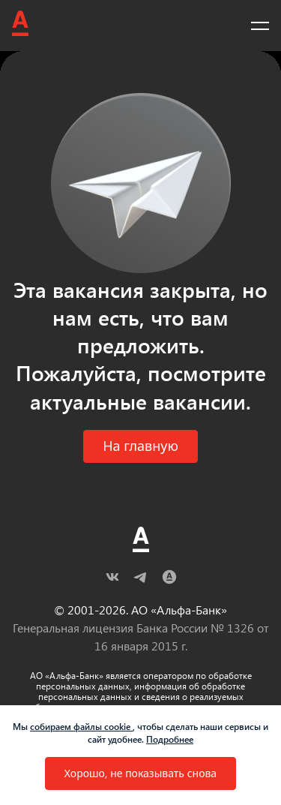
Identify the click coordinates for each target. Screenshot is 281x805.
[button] (140, 446)
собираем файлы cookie (81, 726)
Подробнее (169, 739)
